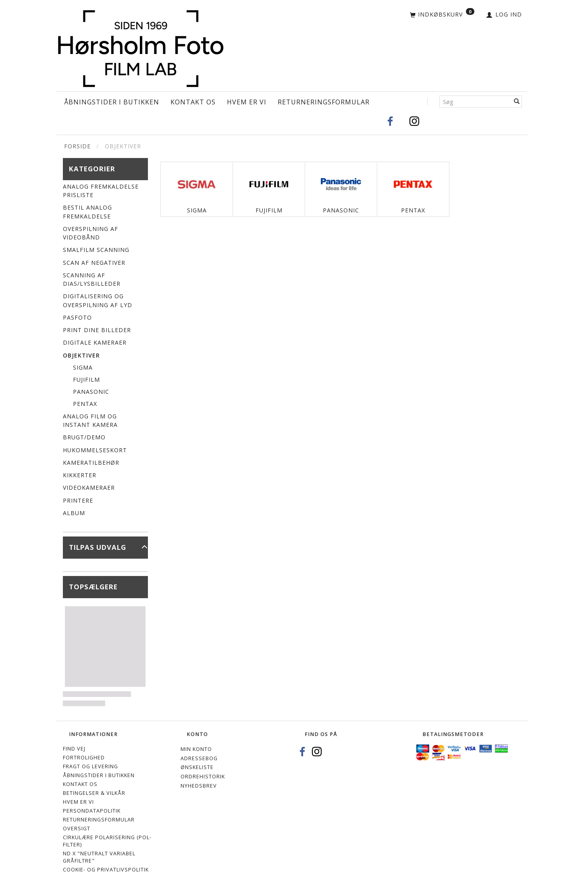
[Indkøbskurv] (442, 15)
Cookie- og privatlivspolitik (106, 869)
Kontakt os (193, 102)
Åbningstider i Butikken (111, 102)
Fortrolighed (84, 757)
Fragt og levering (90, 766)
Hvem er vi (246, 102)
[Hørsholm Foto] (140, 47)
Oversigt (76, 828)
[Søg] (517, 102)
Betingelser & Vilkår (94, 793)
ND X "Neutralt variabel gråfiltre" (99, 857)
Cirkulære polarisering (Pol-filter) (107, 841)
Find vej (74, 748)
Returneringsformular (324, 102)
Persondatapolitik (92, 810)
